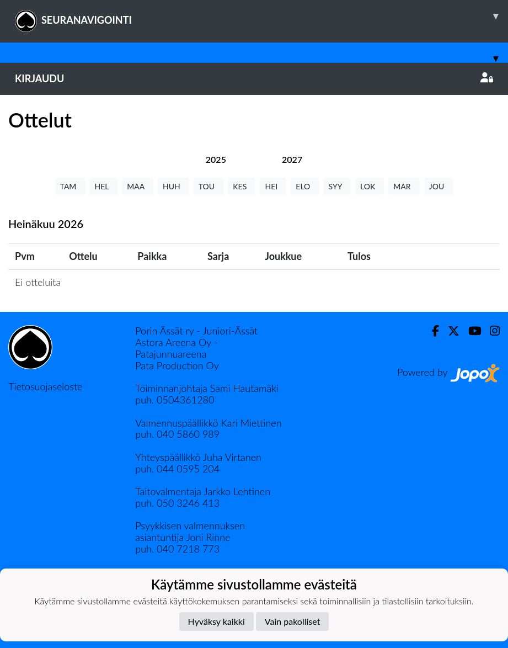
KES (241, 186)
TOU (209, 186)
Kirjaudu (254, 78)
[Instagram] (490, 331)
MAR (403, 186)
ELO (305, 186)
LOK (369, 186)
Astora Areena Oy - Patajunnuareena (176, 348)
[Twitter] (449, 331)
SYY (337, 186)
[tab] (216, 159)
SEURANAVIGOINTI (261, 16)
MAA (137, 186)
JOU (438, 186)
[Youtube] (470, 331)
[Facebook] (431, 331)
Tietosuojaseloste (45, 386)
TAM (70, 186)
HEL (104, 186)
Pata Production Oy (176, 365)
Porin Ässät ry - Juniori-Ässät (196, 331)
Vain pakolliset (292, 621)
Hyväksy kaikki (216, 621)
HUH (173, 186)
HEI (273, 186)
